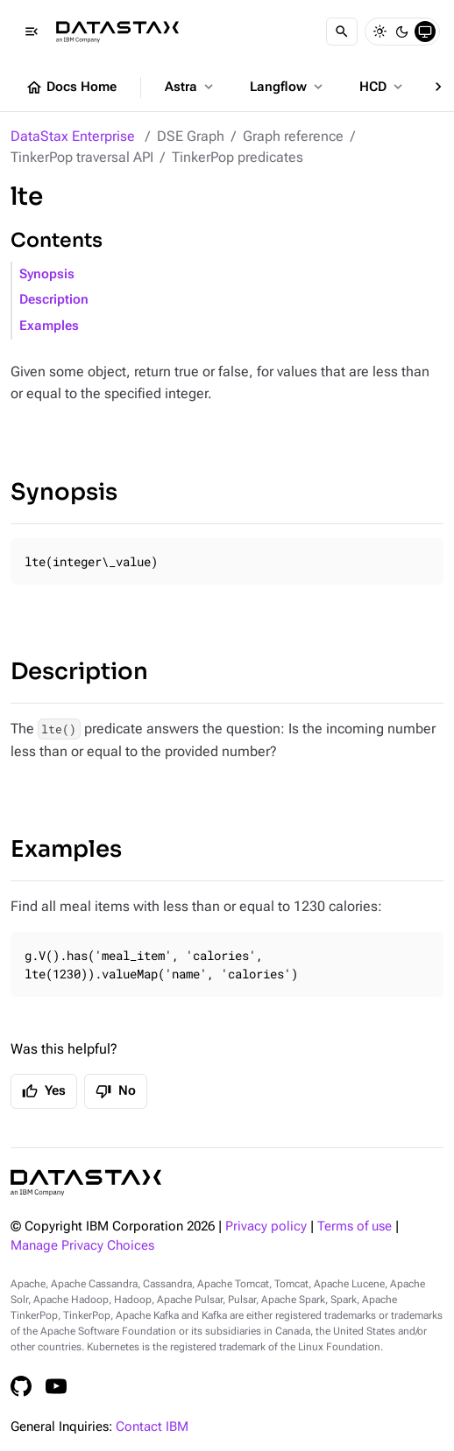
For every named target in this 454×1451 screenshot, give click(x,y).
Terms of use (354, 1226)
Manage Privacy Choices (82, 1245)
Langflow (288, 87)
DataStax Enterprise (73, 136)
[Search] (342, 32)
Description (54, 299)
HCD (382, 87)
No (116, 1091)
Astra (190, 87)
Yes (44, 1091)
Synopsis (46, 274)
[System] (425, 31)
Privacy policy (266, 1226)
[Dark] (402, 31)
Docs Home (71, 87)
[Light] (379, 31)
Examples (49, 326)
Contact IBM (152, 1426)
